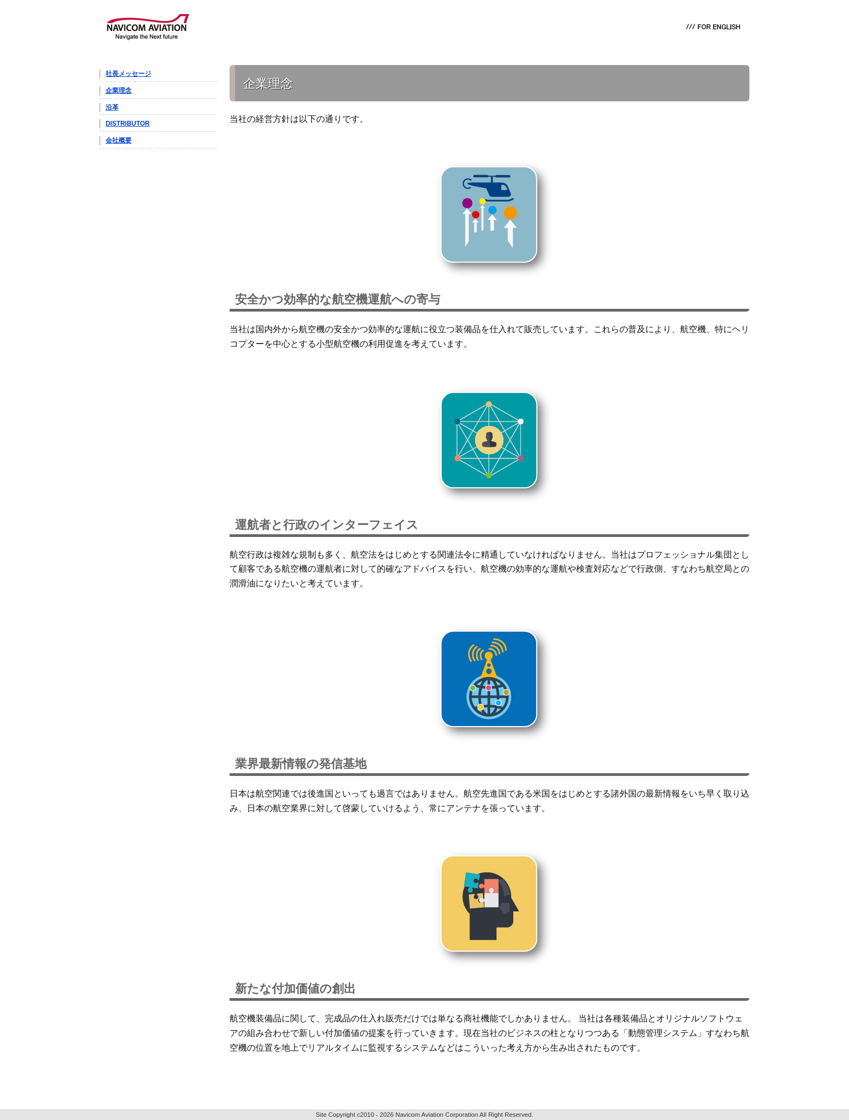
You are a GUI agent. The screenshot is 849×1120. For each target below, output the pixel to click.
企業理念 (119, 90)
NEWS (405, 27)
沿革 (112, 107)
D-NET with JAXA (351, 27)
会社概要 (119, 140)
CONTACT (506, 27)
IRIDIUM (289, 27)
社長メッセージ (128, 73)
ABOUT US (451, 27)
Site (321, 1114)
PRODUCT (235, 27)
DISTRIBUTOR (127, 123)
